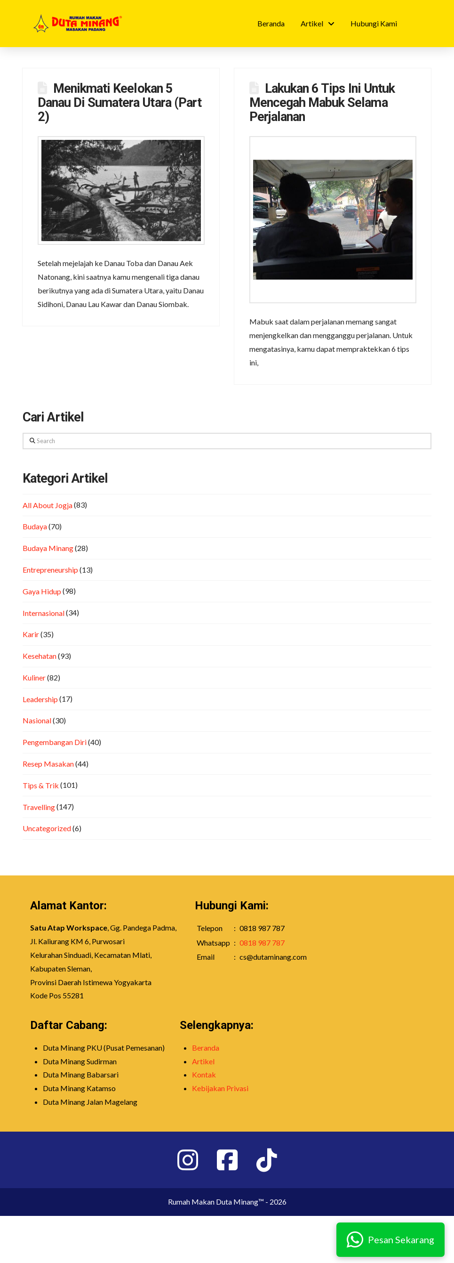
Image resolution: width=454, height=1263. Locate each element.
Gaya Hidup (42, 591)
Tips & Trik (41, 785)
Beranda (205, 1047)
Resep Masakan (48, 763)
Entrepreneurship (50, 569)
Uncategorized (47, 828)
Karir (31, 634)
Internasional (43, 612)
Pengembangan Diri (55, 741)
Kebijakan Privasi (220, 1088)
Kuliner (34, 677)
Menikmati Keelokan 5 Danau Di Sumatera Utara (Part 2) (119, 102)
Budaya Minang (48, 547)
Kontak (204, 1074)
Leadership (40, 699)
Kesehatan (39, 655)
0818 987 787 (262, 942)
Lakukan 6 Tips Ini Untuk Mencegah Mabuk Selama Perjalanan (322, 102)
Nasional (37, 720)
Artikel (203, 1061)
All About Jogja (47, 505)
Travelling (39, 806)
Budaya (35, 526)
